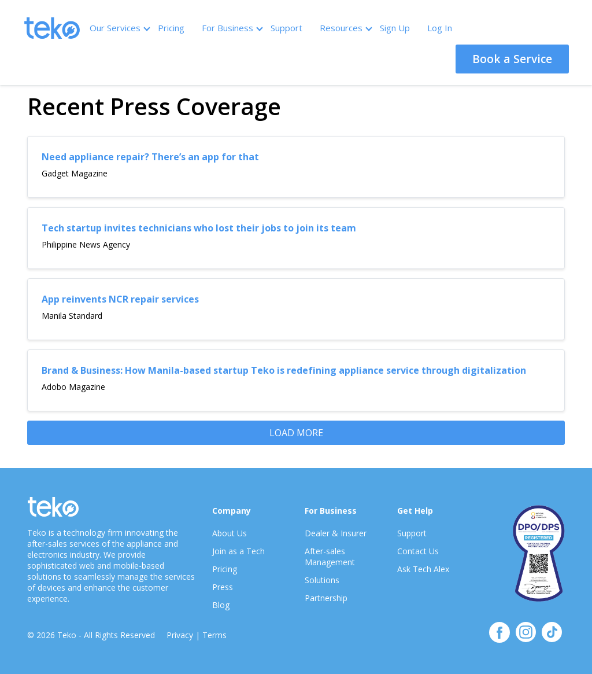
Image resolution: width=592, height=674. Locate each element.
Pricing (171, 28)
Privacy (179, 634)
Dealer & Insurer (336, 533)
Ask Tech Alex (423, 568)
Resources (345, 28)
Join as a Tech (238, 551)
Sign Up (395, 28)
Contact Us (418, 551)
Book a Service (512, 59)
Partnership (326, 597)
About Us (229, 533)
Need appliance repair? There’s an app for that (150, 156)
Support (286, 28)
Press (222, 586)
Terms (214, 634)
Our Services (119, 28)
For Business (232, 28)
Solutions (322, 579)
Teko (52, 28)
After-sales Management (330, 557)
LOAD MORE (296, 432)
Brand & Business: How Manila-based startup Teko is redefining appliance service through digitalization (284, 370)
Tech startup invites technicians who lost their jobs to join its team (199, 228)
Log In (439, 28)
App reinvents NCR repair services (120, 299)
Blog (221, 604)
